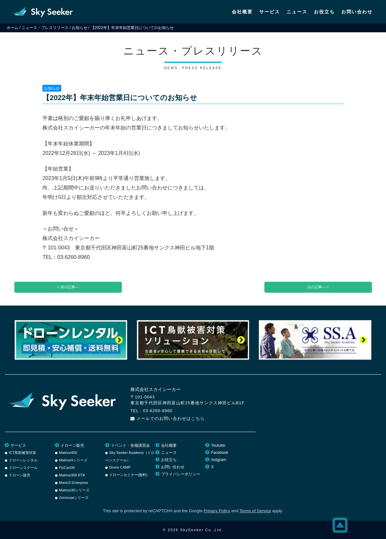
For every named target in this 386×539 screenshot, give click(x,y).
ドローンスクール (23, 468)
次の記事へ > (318, 287)
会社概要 (242, 11)
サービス (269, 11)
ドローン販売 (19, 475)
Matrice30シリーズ (74, 490)
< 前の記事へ (68, 287)
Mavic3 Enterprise (73, 483)
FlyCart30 (67, 468)
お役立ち (324, 11)
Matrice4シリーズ (73, 460)
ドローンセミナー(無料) (128, 475)
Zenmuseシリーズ (74, 498)
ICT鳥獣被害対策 (22, 453)
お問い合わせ (357, 11)
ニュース (297, 11)
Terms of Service (255, 510)
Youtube (218, 445)
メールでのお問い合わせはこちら (170, 418)
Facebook (219, 452)
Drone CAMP (120, 467)
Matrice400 (68, 453)
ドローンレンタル (23, 460)
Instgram (218, 459)
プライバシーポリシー (180, 474)
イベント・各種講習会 (130, 445)
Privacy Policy (217, 510)
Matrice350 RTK (72, 475)
